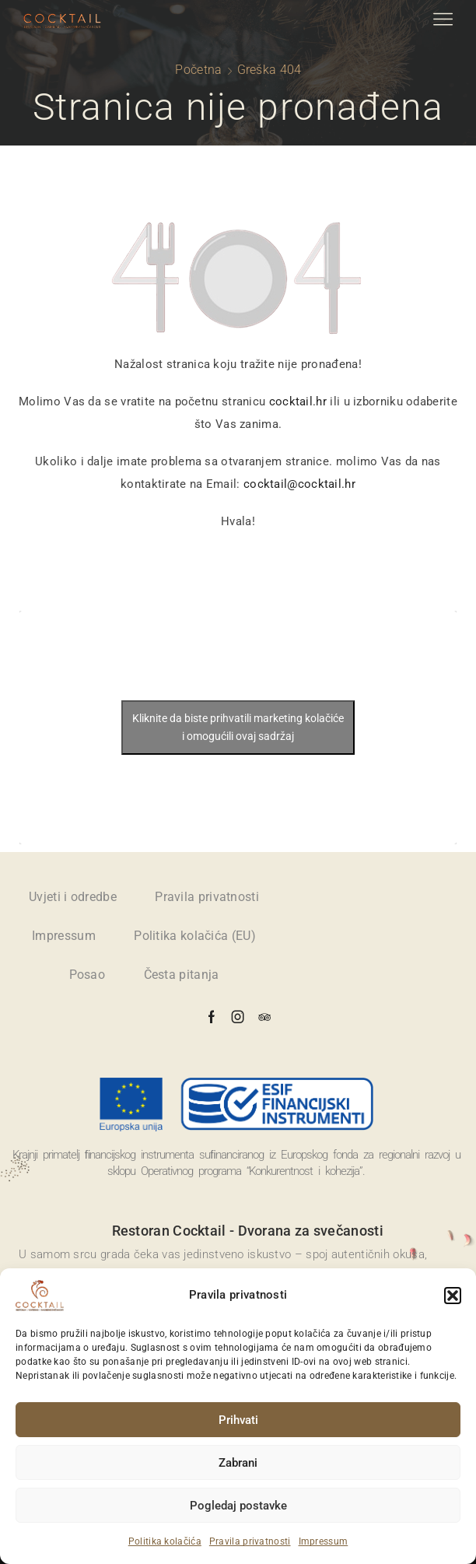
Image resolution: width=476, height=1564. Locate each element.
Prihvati (238, 1420)
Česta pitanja (181, 974)
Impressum (323, 1541)
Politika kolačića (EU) (195, 935)
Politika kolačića (164, 1541)
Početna (198, 69)
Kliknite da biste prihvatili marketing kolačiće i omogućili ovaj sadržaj (238, 727)
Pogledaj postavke (238, 1506)
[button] (452, 1295)
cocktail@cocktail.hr (299, 484)
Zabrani (238, 1463)
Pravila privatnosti (250, 1541)
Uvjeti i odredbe (73, 896)
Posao (87, 974)
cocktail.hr (298, 402)
